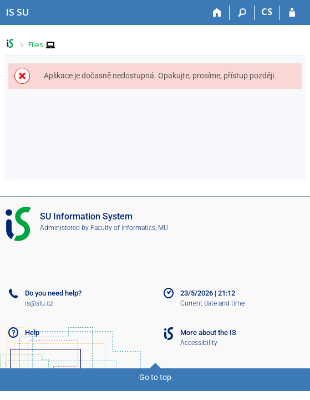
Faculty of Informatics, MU (129, 228)
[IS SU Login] (291, 13)
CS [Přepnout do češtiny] (266, 12)
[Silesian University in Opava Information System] (17, 12)
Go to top (155, 377)
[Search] (242, 13)
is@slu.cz (39, 303)
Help (32, 332)
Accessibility (198, 343)
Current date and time (212, 303)
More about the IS (208, 332)
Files (35, 44)
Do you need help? (53, 293)
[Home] (217, 13)
